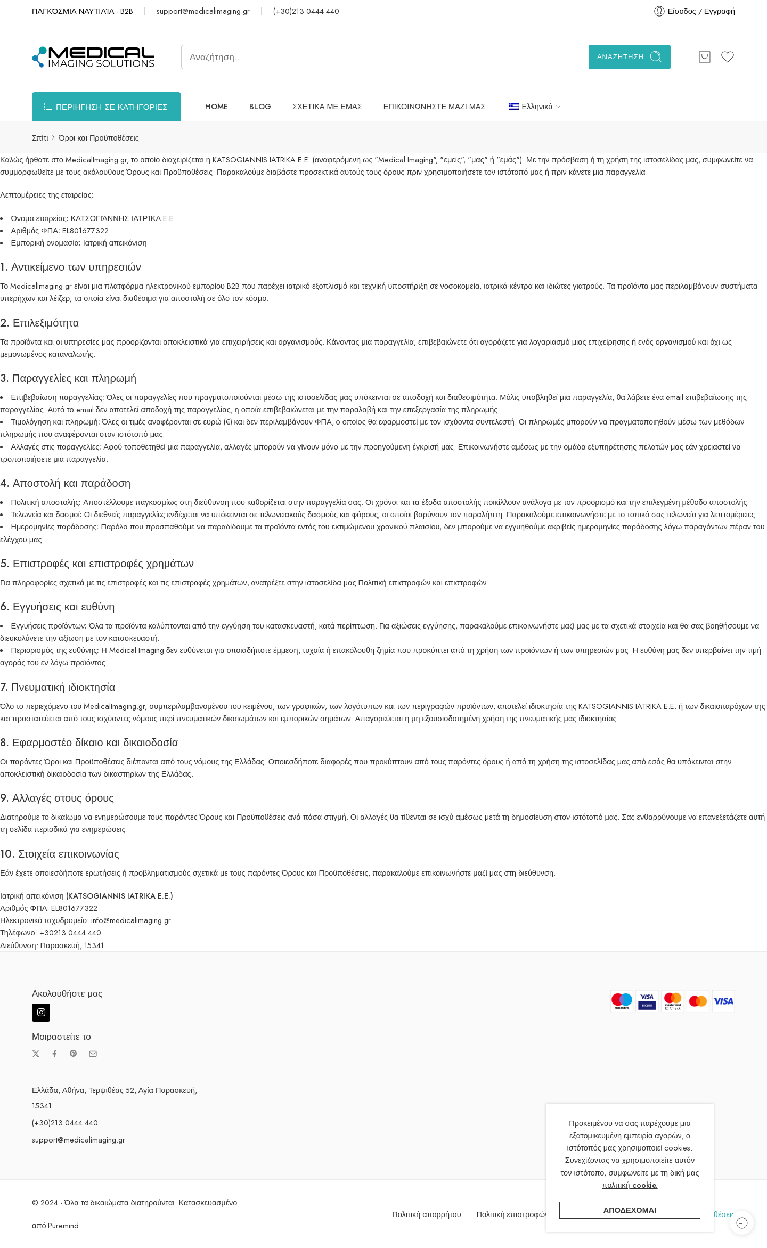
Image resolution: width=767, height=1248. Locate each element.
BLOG (260, 106)
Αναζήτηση (630, 56)
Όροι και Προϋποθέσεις (695, 1214)
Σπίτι (40, 137)
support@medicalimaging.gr (203, 11)
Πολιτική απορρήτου (426, 1214)
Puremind (63, 1225)
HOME (216, 106)
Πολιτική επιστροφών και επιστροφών (422, 582)
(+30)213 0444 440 (306, 11)
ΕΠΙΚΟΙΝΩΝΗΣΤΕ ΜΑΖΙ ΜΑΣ (435, 106)
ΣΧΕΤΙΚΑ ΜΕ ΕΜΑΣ (327, 106)
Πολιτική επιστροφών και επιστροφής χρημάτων (558, 1214)
